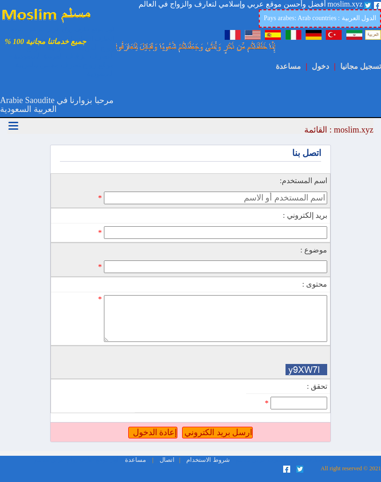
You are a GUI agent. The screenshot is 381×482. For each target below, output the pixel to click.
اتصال (166, 460)
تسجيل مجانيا (360, 66)
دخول (320, 66)
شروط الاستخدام (207, 460)
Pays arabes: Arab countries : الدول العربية (320, 18)
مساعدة (288, 66)
